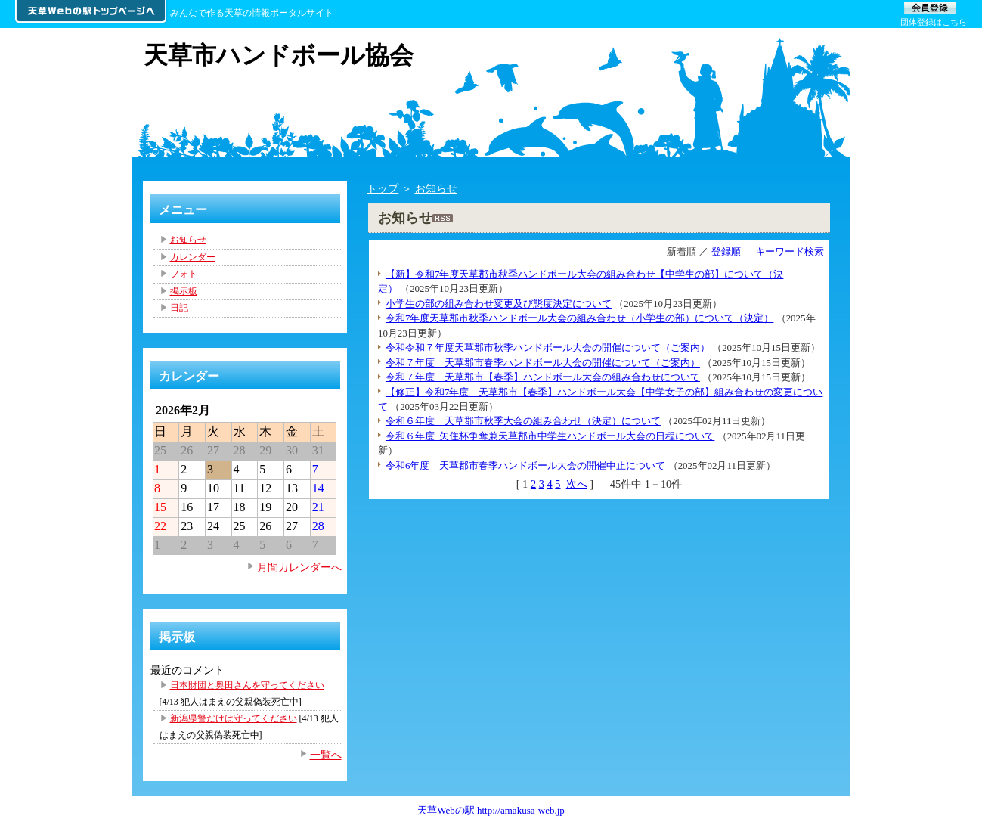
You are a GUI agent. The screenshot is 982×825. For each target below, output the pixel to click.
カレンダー (192, 257)
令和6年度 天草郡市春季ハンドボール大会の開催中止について (525, 465)
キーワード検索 (789, 251)
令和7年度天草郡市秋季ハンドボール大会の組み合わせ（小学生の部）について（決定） (579, 318)
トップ (382, 188)
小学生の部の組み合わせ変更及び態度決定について (499, 303)
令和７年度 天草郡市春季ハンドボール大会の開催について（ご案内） (543, 362)
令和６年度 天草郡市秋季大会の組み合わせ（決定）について (523, 420)
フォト (183, 273)
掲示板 (183, 291)
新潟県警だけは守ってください (233, 718)
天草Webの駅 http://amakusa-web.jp (491, 810)
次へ (576, 484)
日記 (179, 307)
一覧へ (326, 755)
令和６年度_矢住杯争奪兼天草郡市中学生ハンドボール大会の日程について (550, 436)
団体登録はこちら (933, 21)
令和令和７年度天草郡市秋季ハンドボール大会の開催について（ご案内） (548, 347)
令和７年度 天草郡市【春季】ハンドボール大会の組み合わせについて (543, 377)
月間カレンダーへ (299, 567)
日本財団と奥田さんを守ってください (247, 685)
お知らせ (436, 188)
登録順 (726, 251)
